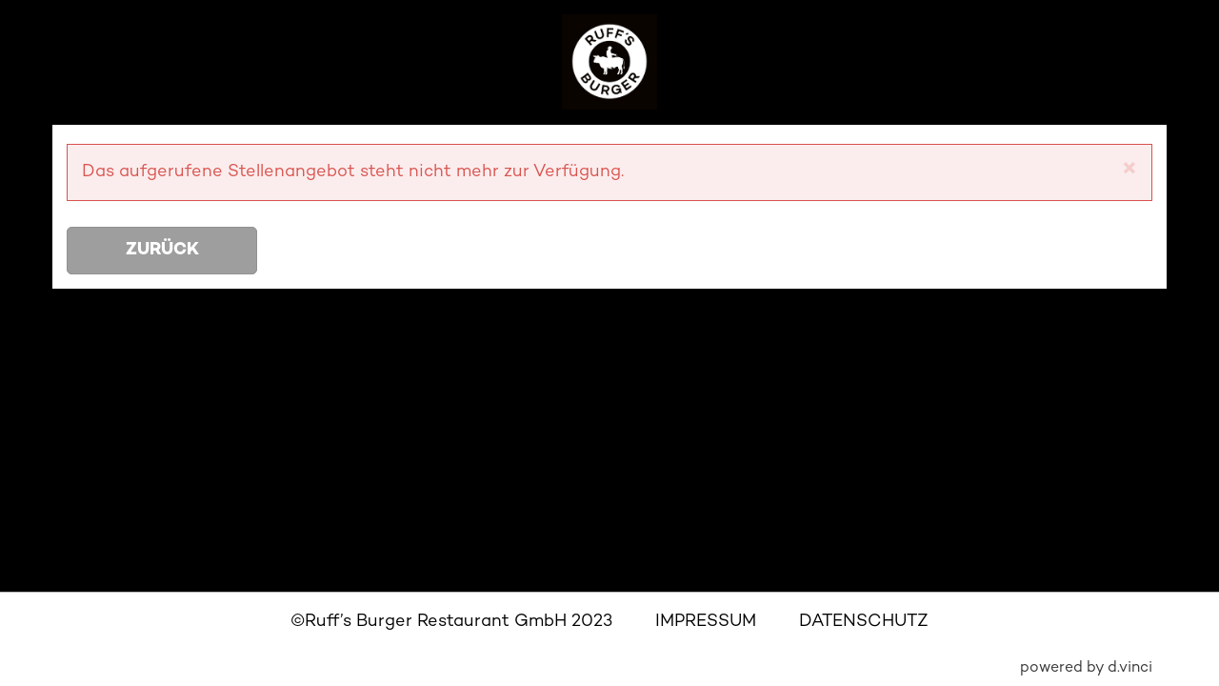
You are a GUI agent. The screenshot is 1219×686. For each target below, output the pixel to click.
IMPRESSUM (705, 622)
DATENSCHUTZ (864, 622)
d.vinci (1130, 668)
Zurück (162, 250)
